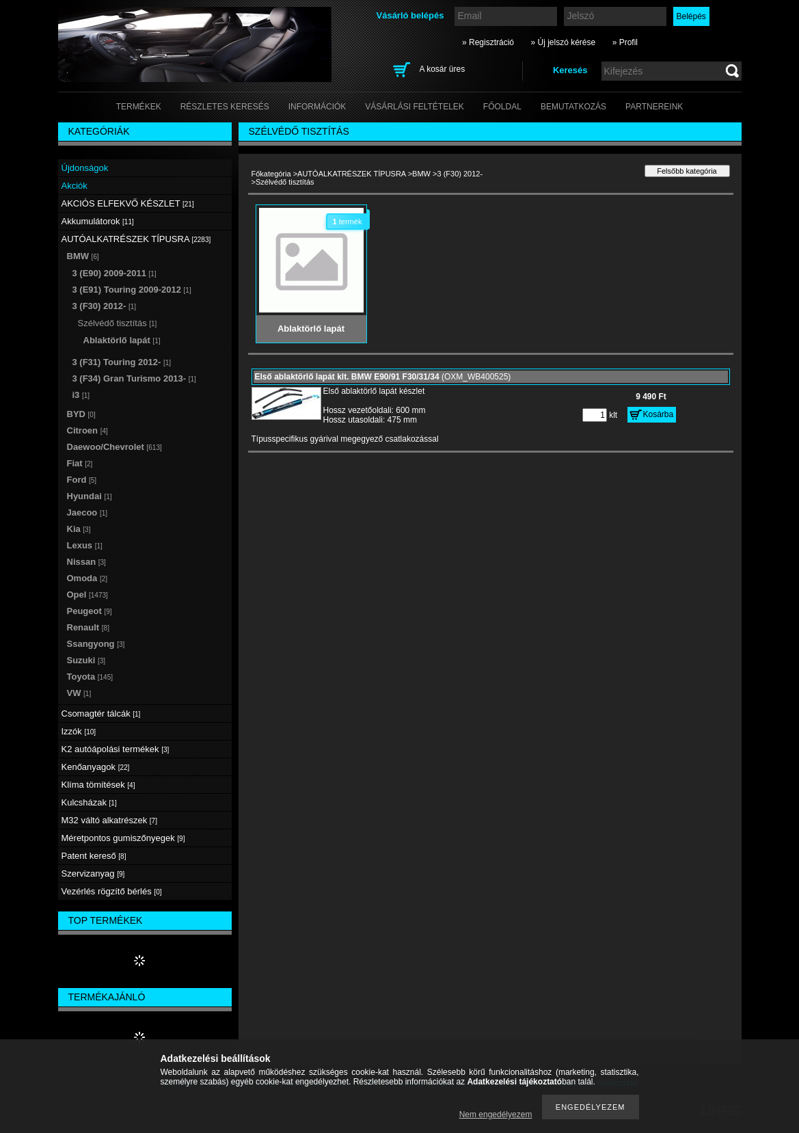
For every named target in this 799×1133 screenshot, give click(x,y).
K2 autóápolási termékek (116, 749)
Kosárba (658, 414)
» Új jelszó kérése (562, 42)
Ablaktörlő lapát (122, 340)
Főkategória (271, 174)
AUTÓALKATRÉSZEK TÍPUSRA (351, 174)
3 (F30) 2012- (460, 174)
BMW (421, 174)
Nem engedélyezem (495, 1114)
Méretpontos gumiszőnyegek (123, 838)
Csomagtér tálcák (101, 713)
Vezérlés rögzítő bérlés (112, 891)
